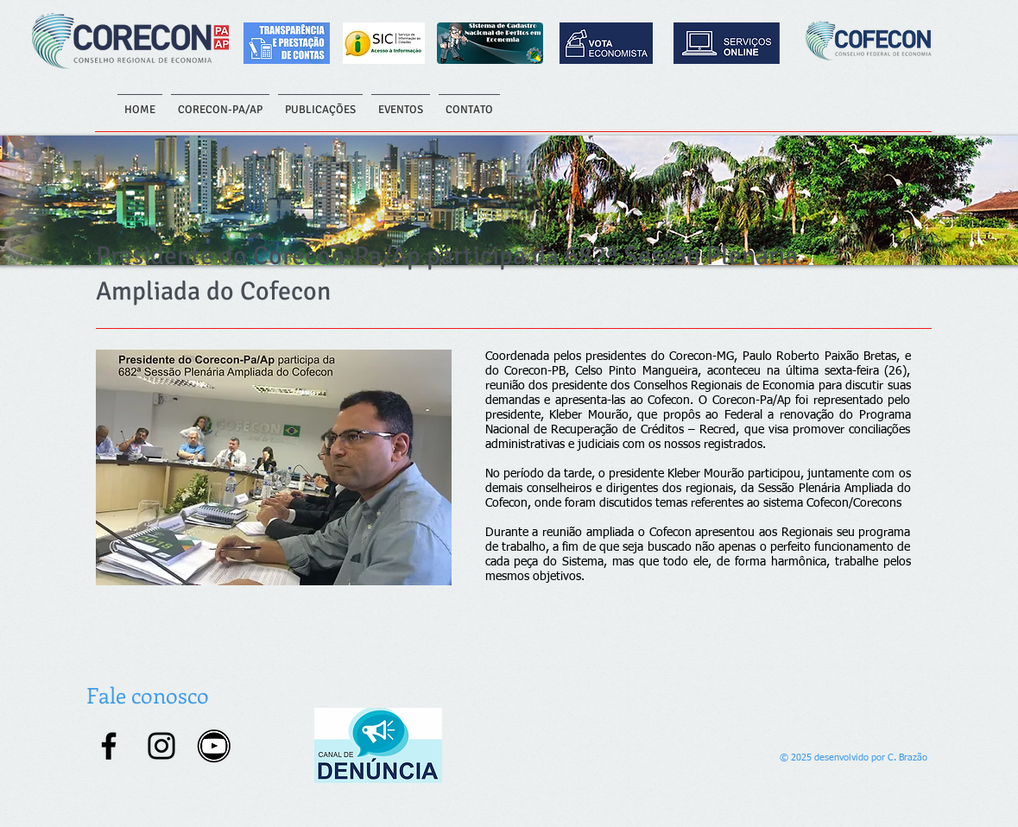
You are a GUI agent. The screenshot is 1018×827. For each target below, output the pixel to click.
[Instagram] (161, 746)
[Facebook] (109, 746)
